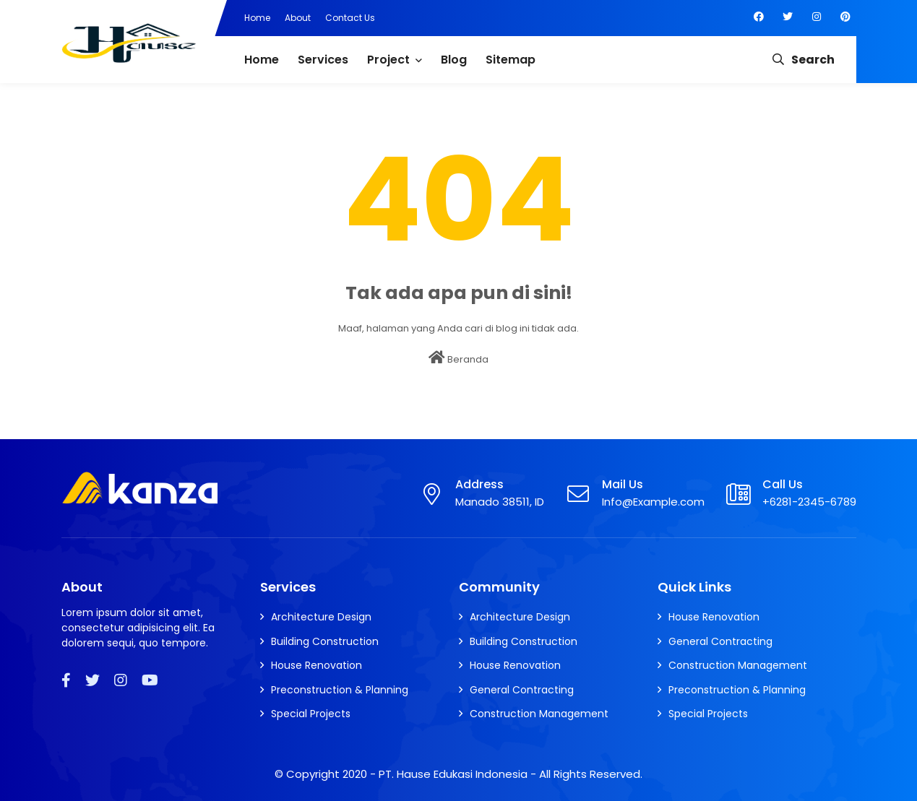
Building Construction (325, 641)
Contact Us (350, 18)
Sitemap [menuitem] (510, 59)
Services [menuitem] (323, 59)
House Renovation (316, 665)
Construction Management (539, 713)
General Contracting (522, 690)
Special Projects (310, 713)
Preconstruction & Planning (339, 690)
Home (257, 18)
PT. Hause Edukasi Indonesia (453, 773)
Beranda (458, 358)
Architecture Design (321, 617)
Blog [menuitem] (454, 59)
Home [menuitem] (261, 59)
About (298, 18)
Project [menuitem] (388, 59)
